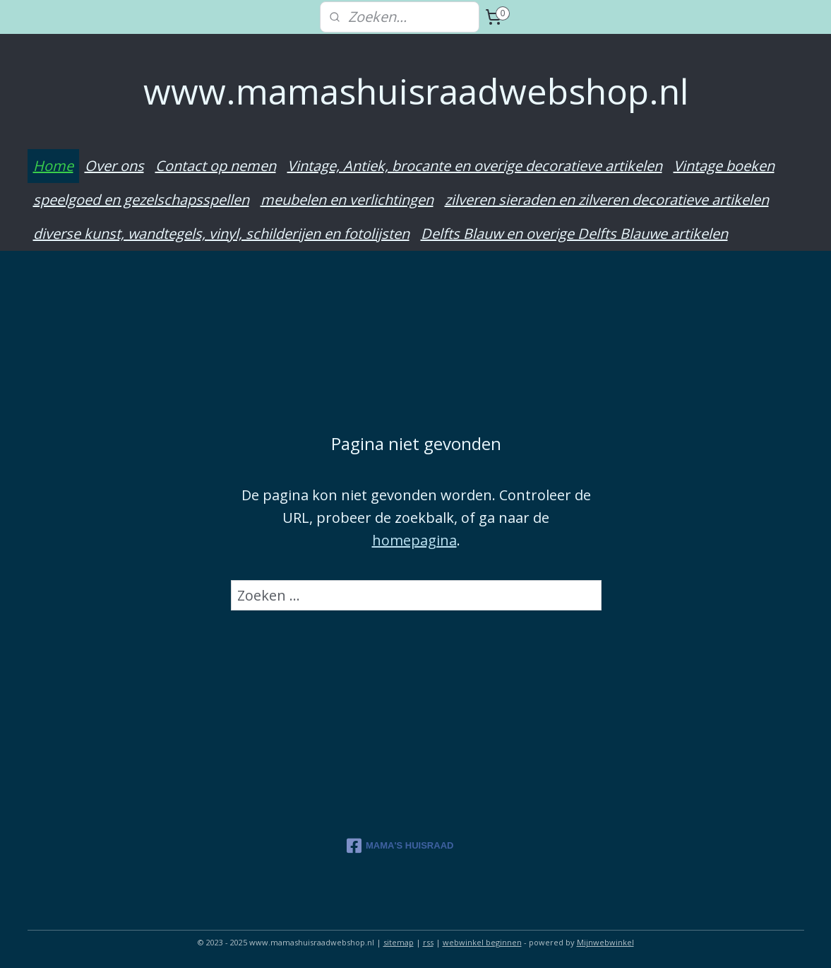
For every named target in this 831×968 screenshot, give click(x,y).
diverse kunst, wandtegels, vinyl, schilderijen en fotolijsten (221, 233)
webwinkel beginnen (482, 942)
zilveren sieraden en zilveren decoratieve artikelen (607, 199)
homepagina (413, 539)
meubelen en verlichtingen (347, 199)
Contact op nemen (215, 165)
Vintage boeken (724, 165)
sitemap (398, 942)
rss (428, 942)
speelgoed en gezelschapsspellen (141, 199)
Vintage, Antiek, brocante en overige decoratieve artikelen (474, 165)
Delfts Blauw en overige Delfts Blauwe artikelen (574, 233)
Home (53, 165)
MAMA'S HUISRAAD (400, 845)
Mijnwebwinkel (605, 942)
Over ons (114, 165)
